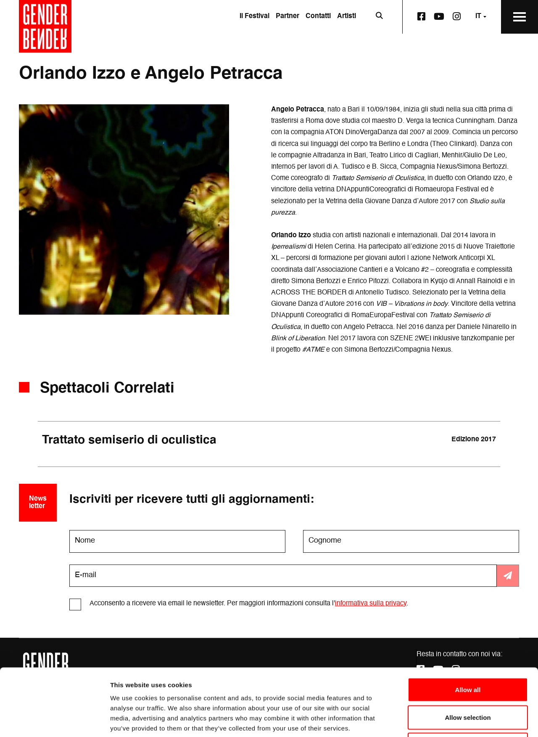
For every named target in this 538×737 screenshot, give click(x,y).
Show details (441, 720)
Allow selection (468, 654)
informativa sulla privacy (370, 603)
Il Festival (254, 16)
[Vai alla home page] (45, 26)
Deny (468, 681)
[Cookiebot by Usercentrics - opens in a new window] (54, 720)
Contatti (318, 16)
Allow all (468, 626)
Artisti (346, 16)
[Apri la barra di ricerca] (379, 16)
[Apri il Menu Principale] (519, 17)
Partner (287, 16)
